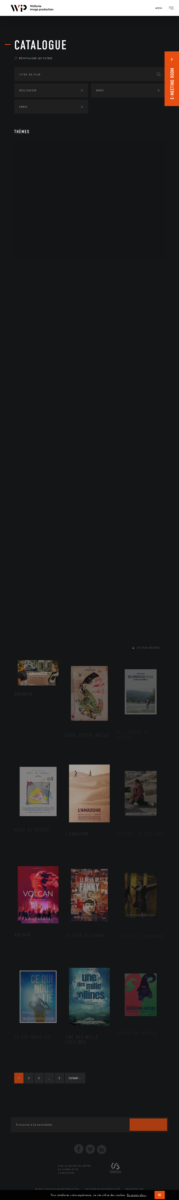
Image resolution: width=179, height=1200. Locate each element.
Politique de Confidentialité (102, 1189)
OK (159, 1195)
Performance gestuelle (42, 228)
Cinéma (29, 184)
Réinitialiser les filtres (33, 58)
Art (21, 147)
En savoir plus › (137, 1195)
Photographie (34, 236)
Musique (30, 206)
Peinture (30, 221)
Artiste (29, 176)
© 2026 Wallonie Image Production (57, 1189)
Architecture (34, 161)
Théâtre (29, 251)
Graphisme (32, 191)
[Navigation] (160, 8)
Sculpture (31, 243)
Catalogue (40, 45)
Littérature (32, 198)
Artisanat (31, 169)
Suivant (75, 1078)
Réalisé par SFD (134, 1189)
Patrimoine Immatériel (41, 213)
